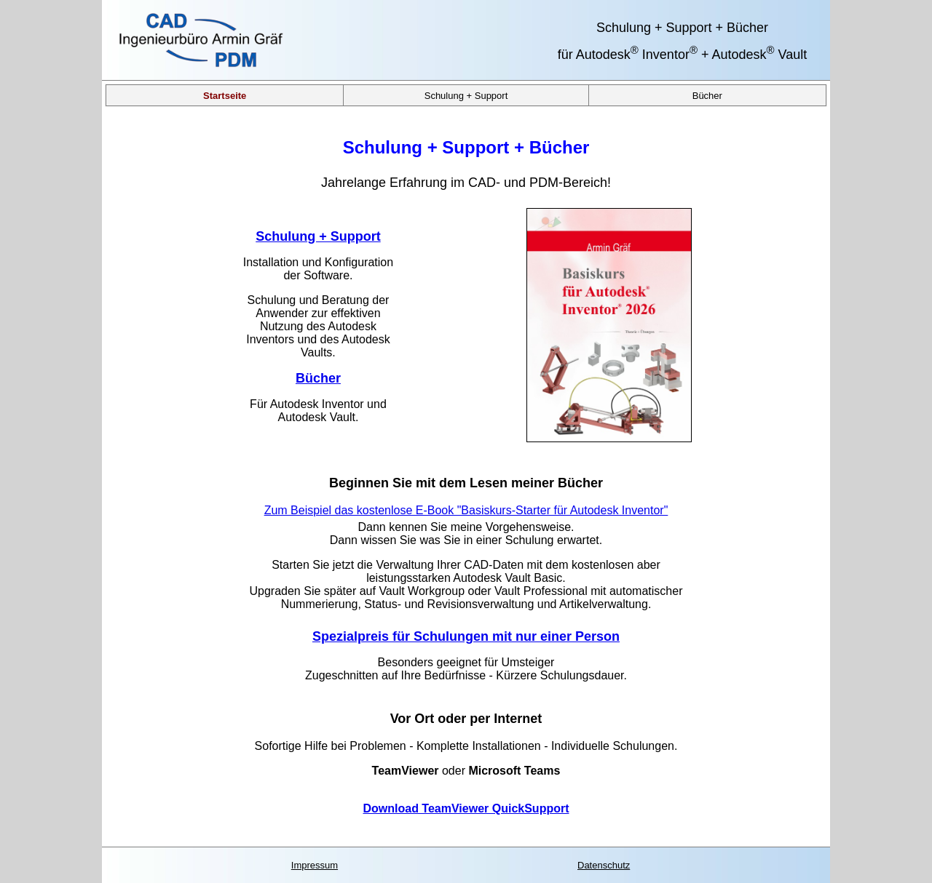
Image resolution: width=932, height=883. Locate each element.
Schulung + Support (466, 94)
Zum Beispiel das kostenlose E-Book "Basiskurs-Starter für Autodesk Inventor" (466, 510)
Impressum (314, 865)
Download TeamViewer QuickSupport (466, 808)
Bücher (707, 94)
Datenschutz (603, 865)
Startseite (224, 94)
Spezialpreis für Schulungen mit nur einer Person (466, 636)
